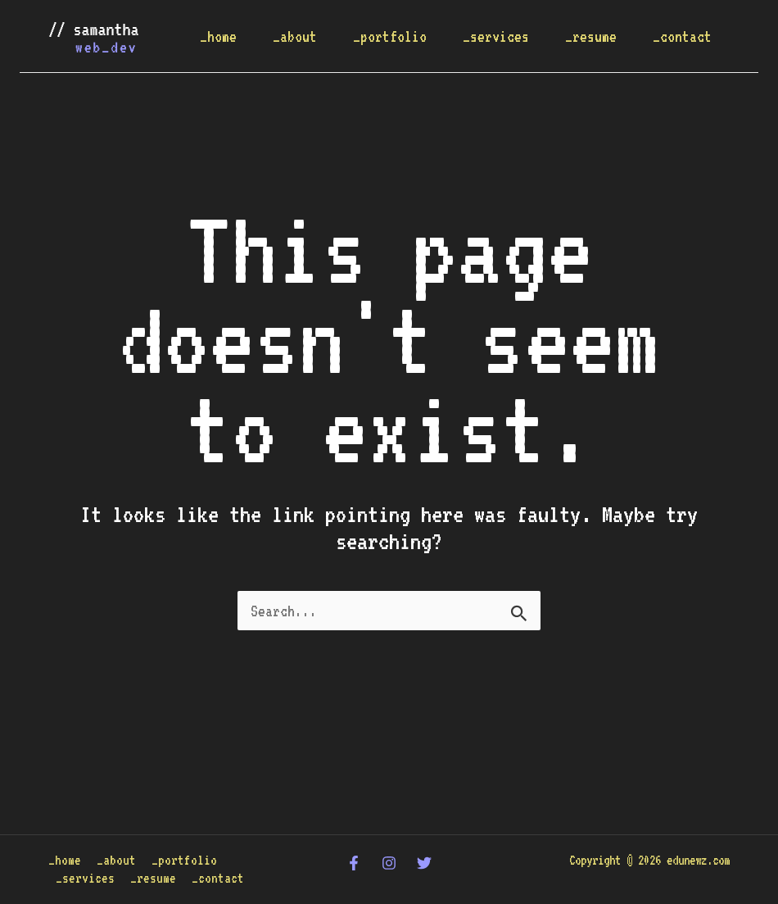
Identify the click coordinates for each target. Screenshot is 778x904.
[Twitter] (424, 863)
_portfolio (390, 36)
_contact (682, 36)
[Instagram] (389, 863)
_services (496, 36)
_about (295, 36)
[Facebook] (353, 863)
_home (218, 36)
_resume (591, 36)
